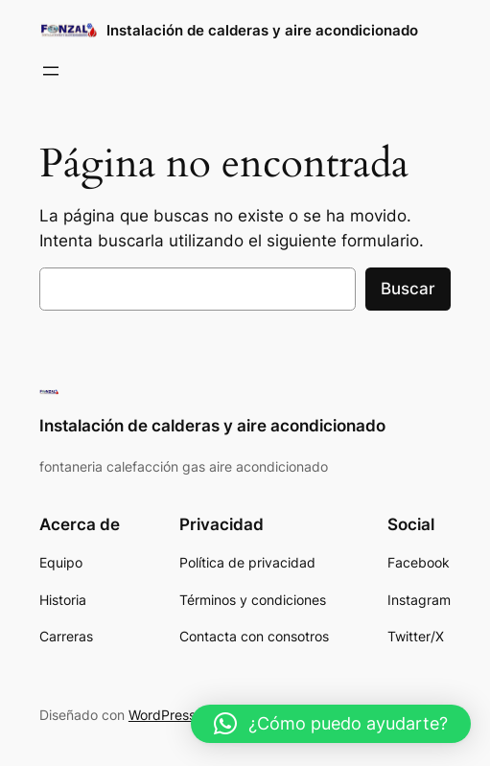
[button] (331, 724)
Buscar (408, 288)
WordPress (162, 715)
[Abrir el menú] (50, 70)
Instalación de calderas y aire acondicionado (262, 30)
